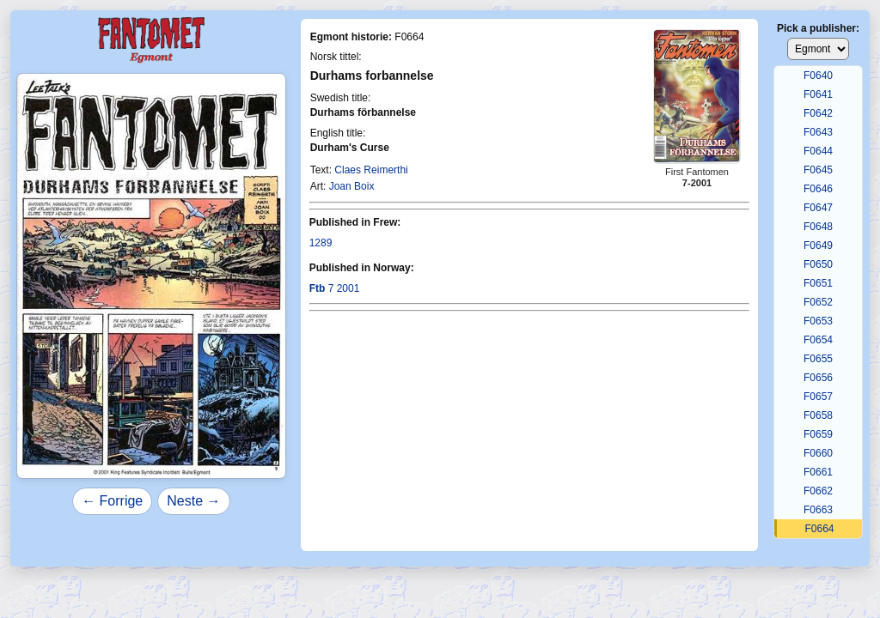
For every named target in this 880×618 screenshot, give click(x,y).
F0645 (818, 170)
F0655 (818, 359)
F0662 (818, 491)
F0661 (818, 472)
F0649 (818, 245)
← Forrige (112, 501)
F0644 (818, 151)
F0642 (818, 113)
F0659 (818, 434)
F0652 (818, 302)
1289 (321, 243)
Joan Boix (352, 186)
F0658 (818, 415)
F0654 (818, 340)
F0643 (818, 132)
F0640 (818, 76)
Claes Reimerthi (370, 170)
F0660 (818, 453)
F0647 (818, 208)
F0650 (818, 264)
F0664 (819, 529)
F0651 (818, 283)
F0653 (818, 321)
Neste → (193, 501)
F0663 (818, 510)
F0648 (818, 227)
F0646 (818, 189)
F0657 (818, 397)
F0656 (818, 378)
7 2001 (334, 288)
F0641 (818, 94)
